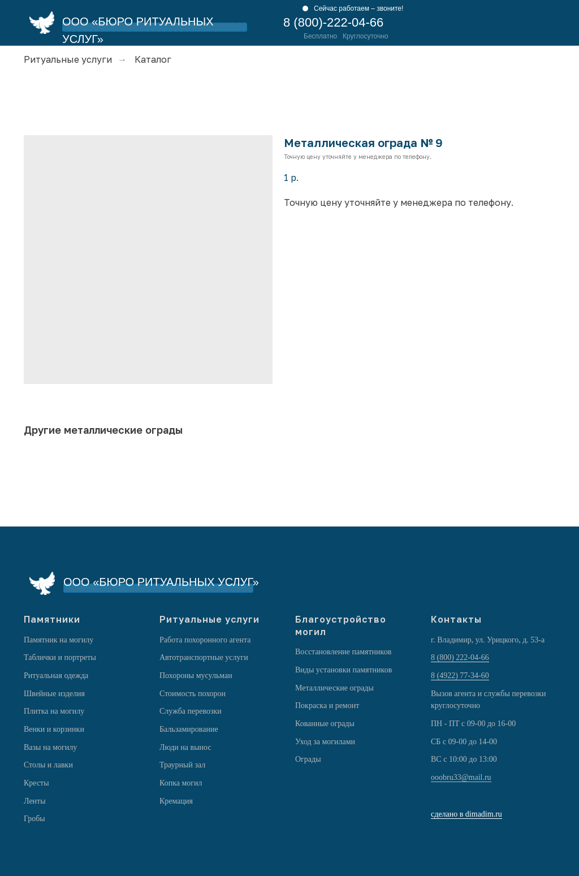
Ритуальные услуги (68, 59)
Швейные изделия (54, 693)
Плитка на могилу (54, 711)
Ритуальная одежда (56, 675)
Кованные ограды (325, 723)
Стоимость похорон (192, 693)
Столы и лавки (48, 765)
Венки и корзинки (54, 729)
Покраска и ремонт (327, 705)
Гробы (34, 818)
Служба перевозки (190, 711)
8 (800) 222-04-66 (460, 657)
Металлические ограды (334, 688)
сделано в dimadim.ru (466, 814)
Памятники (52, 619)
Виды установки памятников (343, 670)
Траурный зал (182, 765)
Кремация (176, 801)
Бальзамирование (188, 729)
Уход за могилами (325, 741)
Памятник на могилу (58, 640)
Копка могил (180, 783)
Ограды (308, 759)
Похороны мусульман (195, 675)
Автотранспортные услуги (203, 657)
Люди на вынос (185, 747)
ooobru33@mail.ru (461, 777)
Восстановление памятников (343, 652)
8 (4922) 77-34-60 (460, 675)
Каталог (153, 59)
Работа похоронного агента (204, 640)
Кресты (36, 783)
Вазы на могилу (50, 747)
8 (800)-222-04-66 (333, 22)
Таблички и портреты (60, 657)
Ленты (35, 801)
